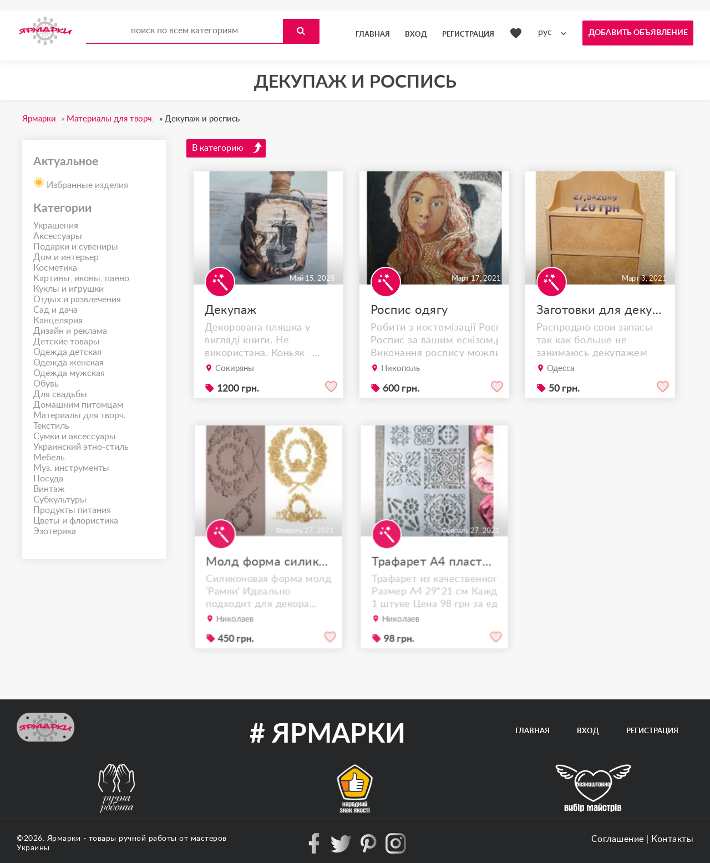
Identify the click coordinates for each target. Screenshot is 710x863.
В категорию (227, 147)
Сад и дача (55, 310)
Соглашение (617, 839)
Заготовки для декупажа (600, 310)
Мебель (49, 457)
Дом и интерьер (66, 257)
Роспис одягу (409, 310)
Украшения (55, 225)
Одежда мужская (69, 373)
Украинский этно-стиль (81, 447)
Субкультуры (60, 499)
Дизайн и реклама (70, 331)
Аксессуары (57, 236)
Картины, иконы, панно (81, 278)
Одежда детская (67, 352)
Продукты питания (72, 510)
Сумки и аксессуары (74, 436)
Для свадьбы (60, 394)
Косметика (55, 267)
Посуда (48, 478)
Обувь (46, 383)
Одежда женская (68, 362)
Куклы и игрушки (68, 289)
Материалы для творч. (79, 415)
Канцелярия (58, 320)
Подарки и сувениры (75, 246)
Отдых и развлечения (77, 299)
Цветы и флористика (75, 520)
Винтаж (49, 489)
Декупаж (231, 310)
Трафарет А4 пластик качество (434, 573)
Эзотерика (54, 531)
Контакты (672, 839)
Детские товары (66, 341)
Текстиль (51, 426)
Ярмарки (64, 838)
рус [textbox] (545, 32)
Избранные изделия (80, 182)
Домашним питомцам (78, 404)
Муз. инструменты (71, 468)
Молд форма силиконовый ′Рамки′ (268, 573)
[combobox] (554, 32)
